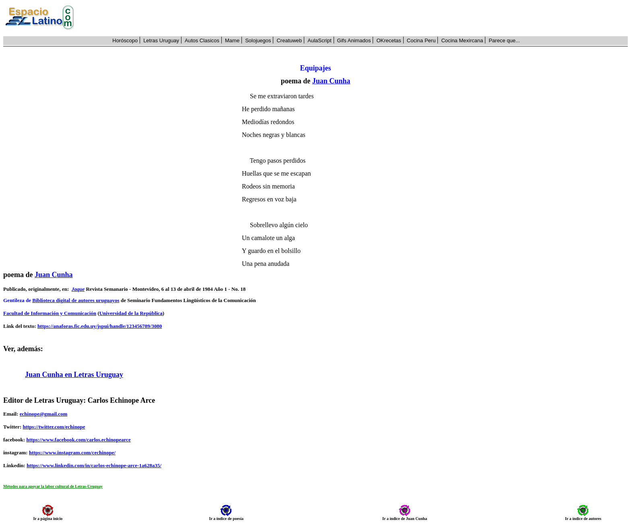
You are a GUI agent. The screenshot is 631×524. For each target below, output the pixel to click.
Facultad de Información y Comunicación (49, 313)
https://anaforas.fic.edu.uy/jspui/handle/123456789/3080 (99, 326)
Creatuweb (289, 40)
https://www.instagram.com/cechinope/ (72, 452)
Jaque (78, 289)
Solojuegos (258, 40)
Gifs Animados (354, 40)
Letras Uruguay (161, 40)
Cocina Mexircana (462, 40)
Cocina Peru (421, 40)
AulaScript (319, 40)
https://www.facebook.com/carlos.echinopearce (78, 440)
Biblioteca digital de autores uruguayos (75, 300)
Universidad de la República (131, 313)
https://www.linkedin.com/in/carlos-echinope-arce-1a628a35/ (94, 465)
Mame (232, 40)
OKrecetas (388, 40)
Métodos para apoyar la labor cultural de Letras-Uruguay (53, 486)
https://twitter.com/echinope (54, 427)
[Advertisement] (355, 18)
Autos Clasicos (202, 40)
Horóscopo (125, 40)
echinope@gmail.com (44, 414)
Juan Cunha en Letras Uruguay (74, 375)
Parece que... (504, 40)
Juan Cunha (331, 81)
